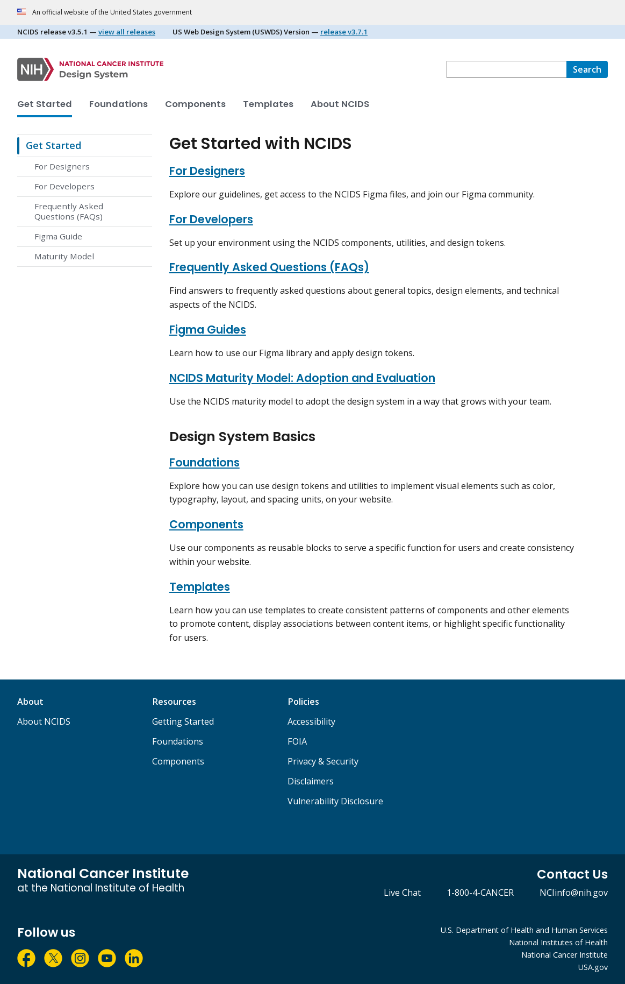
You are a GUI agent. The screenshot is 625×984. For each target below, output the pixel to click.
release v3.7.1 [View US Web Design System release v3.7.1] (344, 32)
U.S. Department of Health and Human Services (524, 930)
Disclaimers (311, 781)
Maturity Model (64, 256)
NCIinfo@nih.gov (574, 892)
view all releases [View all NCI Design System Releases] (126, 32)
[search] (587, 69)
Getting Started (183, 721)
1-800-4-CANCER (480, 892)
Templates (268, 104)
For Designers (62, 166)
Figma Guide (58, 236)
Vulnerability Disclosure (335, 801)
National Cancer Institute (564, 955)
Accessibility (311, 721)
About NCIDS (340, 104)
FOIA (297, 741)
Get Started (44, 104)
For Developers (64, 186)
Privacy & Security (323, 761)
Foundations (118, 104)
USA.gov (593, 967)
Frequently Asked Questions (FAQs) (68, 211)
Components (195, 104)
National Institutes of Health (558, 942)
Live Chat (402, 892)
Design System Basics (242, 436)
